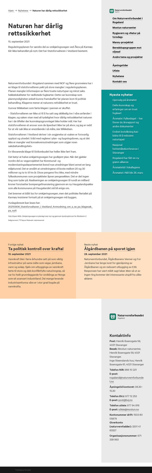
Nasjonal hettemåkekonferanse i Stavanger (125, 148)
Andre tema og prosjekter (128, 57)
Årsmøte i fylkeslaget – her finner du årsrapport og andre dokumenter (128, 122)
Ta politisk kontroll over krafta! (36, 248)
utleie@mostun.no (128, 409)
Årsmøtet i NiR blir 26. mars (128, 172)
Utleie (116, 70)
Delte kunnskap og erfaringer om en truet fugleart (125, 109)
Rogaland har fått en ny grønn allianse (126, 159)
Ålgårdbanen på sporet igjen (109, 248)
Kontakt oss (120, 81)
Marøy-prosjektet (123, 42)
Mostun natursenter (124, 27)
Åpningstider (120, 65)
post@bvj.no (125, 400)
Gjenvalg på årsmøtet (125, 99)
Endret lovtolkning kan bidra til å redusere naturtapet (125, 135)
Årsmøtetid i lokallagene (126, 167)
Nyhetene (118, 76)
